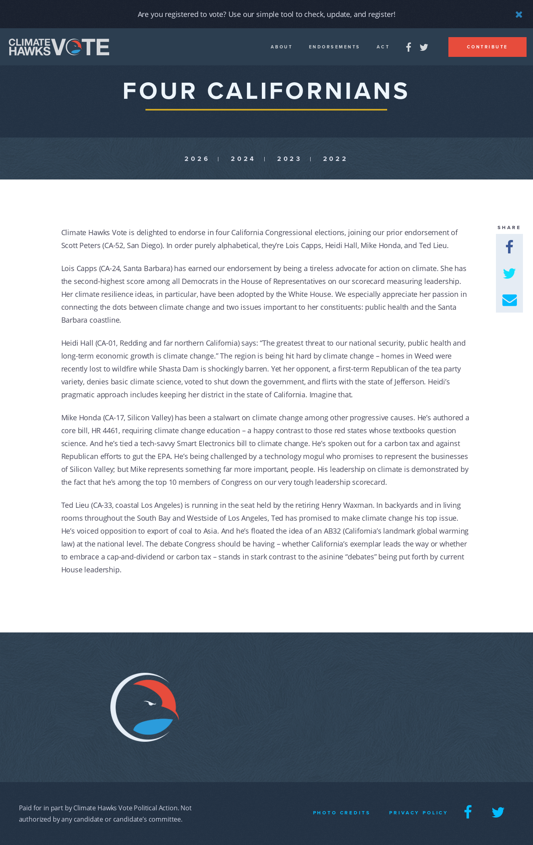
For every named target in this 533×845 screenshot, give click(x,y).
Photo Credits (342, 813)
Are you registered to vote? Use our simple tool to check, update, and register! (267, 14)
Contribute (487, 47)
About (282, 47)
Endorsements (335, 47)
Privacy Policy (418, 813)
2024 (243, 159)
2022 (335, 159)
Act (383, 47)
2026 (197, 159)
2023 (289, 159)
